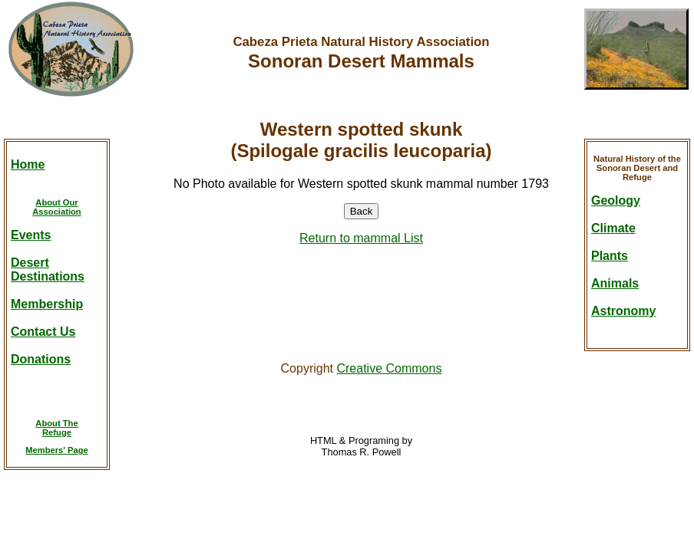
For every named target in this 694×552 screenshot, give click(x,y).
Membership (47, 303)
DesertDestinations (47, 269)
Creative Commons (388, 368)
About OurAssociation (56, 207)
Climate (613, 228)
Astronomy (623, 310)
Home (28, 164)
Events (31, 235)
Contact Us (43, 331)
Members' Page (56, 450)
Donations (41, 359)
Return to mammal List (361, 238)
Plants (609, 255)
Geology (615, 200)
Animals (615, 283)
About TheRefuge (56, 428)
